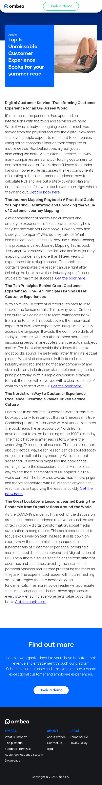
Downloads (12, 760)
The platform (14, 743)
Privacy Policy (78, 743)
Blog (50, 749)
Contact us (54, 743)
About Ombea (56, 737)
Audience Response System (24, 754)
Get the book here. (45, 192)
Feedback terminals (18, 749)
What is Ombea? (16, 737)
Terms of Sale (79, 737)
